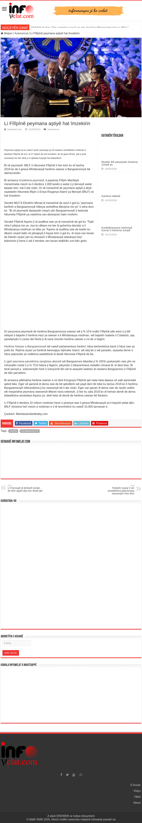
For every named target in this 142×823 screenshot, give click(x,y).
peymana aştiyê (30, 431)
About (137, 802)
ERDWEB (63, 815)
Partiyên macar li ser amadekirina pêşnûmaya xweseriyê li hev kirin (116, 489)
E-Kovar (135, 785)
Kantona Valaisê (110, 195)
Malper (7, 33)
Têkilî (137, 796)
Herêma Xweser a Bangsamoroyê (25, 346)
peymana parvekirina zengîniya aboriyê (37, 361)
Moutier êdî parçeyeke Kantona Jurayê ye (119, 163)
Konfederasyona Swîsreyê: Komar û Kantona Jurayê (117, 229)
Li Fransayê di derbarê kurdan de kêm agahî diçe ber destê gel (25, 488)
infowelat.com (14, 129)
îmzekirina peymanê (31, 180)
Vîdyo (137, 790)
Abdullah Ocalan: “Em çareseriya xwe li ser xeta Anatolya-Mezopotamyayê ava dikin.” (79, 27)
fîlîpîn (13, 431)
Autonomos (21, 33)
